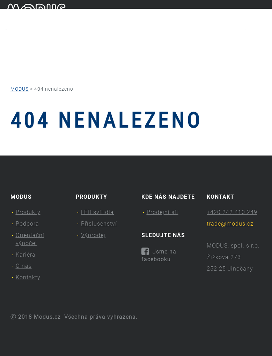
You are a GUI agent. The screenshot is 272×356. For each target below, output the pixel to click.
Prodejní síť (162, 212)
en (263, 13)
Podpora (69, 54)
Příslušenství (99, 223)
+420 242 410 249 (232, 212)
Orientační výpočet (125, 54)
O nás (212, 54)
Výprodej (93, 235)
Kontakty (33, 68)
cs (251, 13)
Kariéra (178, 54)
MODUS (19, 89)
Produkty (24, 54)
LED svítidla (97, 212)
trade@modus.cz (230, 223)
